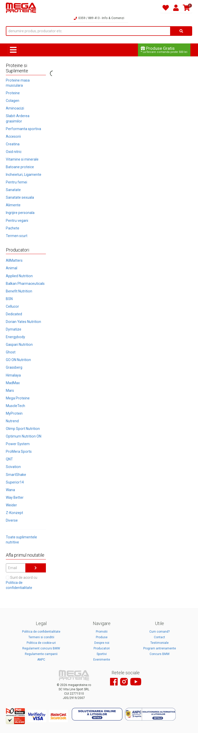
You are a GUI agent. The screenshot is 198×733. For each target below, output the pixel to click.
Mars (10, 390)
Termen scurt (16, 236)
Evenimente (101, 659)
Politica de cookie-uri (41, 643)
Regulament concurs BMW (41, 648)
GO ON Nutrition (18, 360)
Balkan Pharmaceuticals (25, 284)
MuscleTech (15, 406)
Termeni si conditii (41, 637)
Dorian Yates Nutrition (23, 322)
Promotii (101, 631)
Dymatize (13, 329)
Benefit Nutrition (19, 291)
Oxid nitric (14, 152)
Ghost (10, 352)
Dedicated (14, 314)
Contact (159, 637)
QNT (9, 459)
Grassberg (14, 367)
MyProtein (14, 413)
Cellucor (12, 306)
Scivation (13, 467)
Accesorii (13, 136)
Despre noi (101, 643)
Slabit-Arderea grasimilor (17, 118)
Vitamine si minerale (22, 159)
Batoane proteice (20, 167)
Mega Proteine (18, 398)
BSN (9, 299)
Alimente (13, 205)
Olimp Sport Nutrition (23, 429)
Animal (11, 268)
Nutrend (12, 421)
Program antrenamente (159, 648)
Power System (18, 444)
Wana (10, 490)
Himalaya (13, 375)
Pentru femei (16, 182)
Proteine (13, 93)
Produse (101, 637)
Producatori (102, 648)
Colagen (12, 101)
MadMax (13, 383)
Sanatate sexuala (20, 197)
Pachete (12, 228)
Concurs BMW (160, 654)
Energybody (15, 337)
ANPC (41, 659)
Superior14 (15, 482)
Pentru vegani (17, 221)
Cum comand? (159, 631)
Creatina (13, 144)
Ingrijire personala (20, 213)
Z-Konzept (14, 513)
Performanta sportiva (23, 129)
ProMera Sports (19, 451)
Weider (11, 505)
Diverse (12, 520)
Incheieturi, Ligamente (23, 175)
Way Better (15, 497)
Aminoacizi (15, 108)
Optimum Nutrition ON (23, 436)
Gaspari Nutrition (19, 344)
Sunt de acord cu (21, 582)
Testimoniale (159, 643)
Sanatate (13, 190)
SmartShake (16, 475)
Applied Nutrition (19, 276)
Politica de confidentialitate (41, 631)
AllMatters (14, 260)
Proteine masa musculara (18, 82)
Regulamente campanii (41, 654)
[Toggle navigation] (13, 50)
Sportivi (102, 654)
